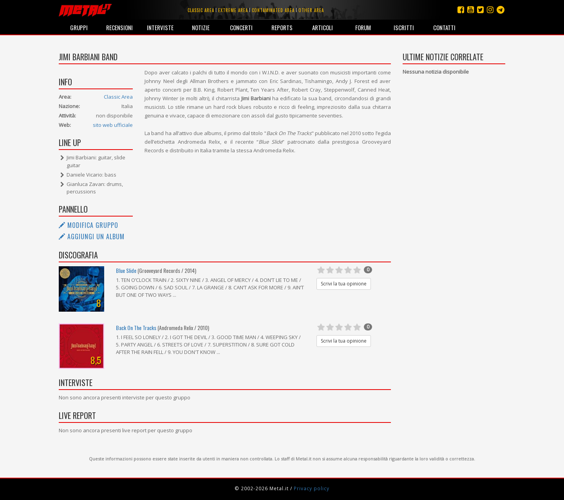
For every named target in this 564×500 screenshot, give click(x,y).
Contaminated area (273, 10)
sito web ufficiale (113, 124)
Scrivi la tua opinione (344, 283)
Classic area (201, 10)
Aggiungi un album (92, 236)
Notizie (201, 27)
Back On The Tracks (136, 327)
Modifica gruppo (88, 225)
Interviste (160, 27)
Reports (282, 27)
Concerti (241, 27)
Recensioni (119, 27)
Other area (311, 10)
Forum (363, 27)
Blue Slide (126, 270)
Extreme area (233, 10)
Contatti (444, 27)
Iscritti (404, 27)
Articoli (322, 27)
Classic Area (118, 96)
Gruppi (79, 27)
